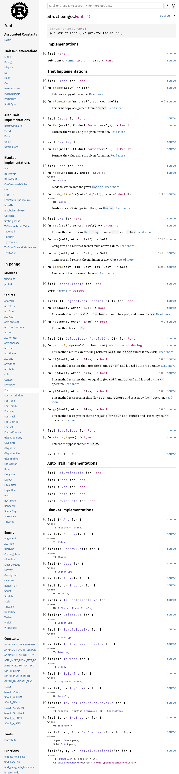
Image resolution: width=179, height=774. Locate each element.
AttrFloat (9, 316)
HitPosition (10, 464)
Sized (77, 527)
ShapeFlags (11, 511)
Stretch (8, 596)
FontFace (9, 400)
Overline (9, 580)
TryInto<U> (10, 252)
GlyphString (11, 458)
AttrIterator (10, 337)
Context (8, 379)
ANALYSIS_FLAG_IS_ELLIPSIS (20, 649)
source (165, 16)
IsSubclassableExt (14, 210)
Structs (9, 295)
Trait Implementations (20, 51)
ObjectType (75, 301)
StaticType (10, 104)
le (55, 373)
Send (63, 480)
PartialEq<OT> (12, 93)
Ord (6, 83)
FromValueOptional (94, 751)
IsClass (63, 608)
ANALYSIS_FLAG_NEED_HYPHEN (21, 655)
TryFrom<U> (11, 242)
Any (6, 168)
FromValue (90, 711)
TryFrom (76, 688)
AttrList (8, 348)
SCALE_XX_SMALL (14, 713)
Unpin (7, 141)
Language (9, 474)
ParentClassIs (12, 88)
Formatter (95, 125)
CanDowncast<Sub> (15, 184)
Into (73, 585)
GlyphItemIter (12, 453)
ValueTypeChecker (69, 762)
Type (87, 437)
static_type (63, 437)
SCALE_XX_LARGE (14, 707)
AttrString (9, 364)
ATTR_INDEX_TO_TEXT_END (19, 665)
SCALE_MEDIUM (13, 697)
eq (55, 308)
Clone (7, 57)
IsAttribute (10, 740)
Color (7, 374)
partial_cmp (63, 345)
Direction (9, 559)
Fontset (8, 427)
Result (125, 125)
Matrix (8, 495)
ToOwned (9, 231)
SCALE (7, 686)
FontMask (9, 416)
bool (102, 308)
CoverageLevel (12, 554)
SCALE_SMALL (12, 702)
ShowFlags (10, 516)
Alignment (10, 538)
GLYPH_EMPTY (12, 670)
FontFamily (10, 406)
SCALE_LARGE (12, 691)
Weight (8, 622)
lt (55, 359)
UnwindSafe (11, 147)
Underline (10, 612)
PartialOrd (99, 338)
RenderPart (10, 585)
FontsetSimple (12, 432)
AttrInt (8, 332)
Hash (7, 78)
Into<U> (8, 205)
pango (66, 16)
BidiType (9, 549)
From (67, 578)
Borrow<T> (10, 173)
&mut (97, 172)
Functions (11, 751)
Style (7, 601)
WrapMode (10, 627)
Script (7, 591)
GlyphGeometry (13, 437)
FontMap (9, 411)
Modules (10, 273)
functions (9, 279)
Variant (8, 617)
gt (55, 391)
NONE (7, 40)
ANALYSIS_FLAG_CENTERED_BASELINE (21, 644)
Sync (63, 487)
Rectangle (10, 500)
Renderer (9, 506)
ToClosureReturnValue (17, 226)
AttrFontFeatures (14, 327)
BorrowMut (72, 549)
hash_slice (62, 194)
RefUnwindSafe (13, 125)
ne (55, 321)
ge (55, 409)
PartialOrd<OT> (13, 99)
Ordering (111, 225)
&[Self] (95, 194)
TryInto (76, 717)
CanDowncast (92, 732)
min (55, 253)
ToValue (63, 652)
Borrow (69, 534)
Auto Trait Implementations (17, 117)
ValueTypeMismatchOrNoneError (114, 762)
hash (56, 172)
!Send (7, 131)
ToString (9, 236)
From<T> (9, 194)
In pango (12, 264)
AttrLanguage (12, 343)
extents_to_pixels (14, 756)
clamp (57, 267)
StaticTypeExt (12, 221)
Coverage (9, 385)
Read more (96, 94)
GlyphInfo (9, 442)
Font (8, 25)
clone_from (62, 101)
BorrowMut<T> (12, 179)
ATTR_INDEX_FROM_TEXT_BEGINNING (21, 660)
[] (174, 16)
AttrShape (10, 353)
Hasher (62, 180)
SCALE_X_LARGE (13, 718)
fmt (55, 125)
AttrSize (8, 358)
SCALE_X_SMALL (13, 723)
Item (7, 469)
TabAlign (9, 606)
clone (57, 87)
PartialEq (98, 301)
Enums (9, 533)
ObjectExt (9, 215)
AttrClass (9, 306)
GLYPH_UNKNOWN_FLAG (18, 681)
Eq (5, 72)
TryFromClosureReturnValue (20, 247)
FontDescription (13, 395)
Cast (6, 189)
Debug (8, 62)
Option (82, 60)
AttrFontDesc (11, 322)
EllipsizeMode (12, 564)
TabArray (9, 521)
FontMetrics (11, 421)
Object (78, 290)
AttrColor (9, 311)
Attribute (9, 369)
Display (8, 67)
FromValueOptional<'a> (17, 200)
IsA (65, 740)
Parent (62, 290)
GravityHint (10, 575)
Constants (11, 639)
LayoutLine (10, 490)
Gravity (8, 570)
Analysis (9, 300)
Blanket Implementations (17, 160)
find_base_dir (12, 762)
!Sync (7, 136)
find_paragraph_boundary (19, 767)
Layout (8, 479)
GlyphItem (10, 448)
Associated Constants (20, 34)
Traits (8, 734)
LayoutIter (10, 485)
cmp (55, 225)
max (55, 239)
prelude (8, 284)
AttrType (9, 543)
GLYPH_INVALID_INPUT (17, 676)
